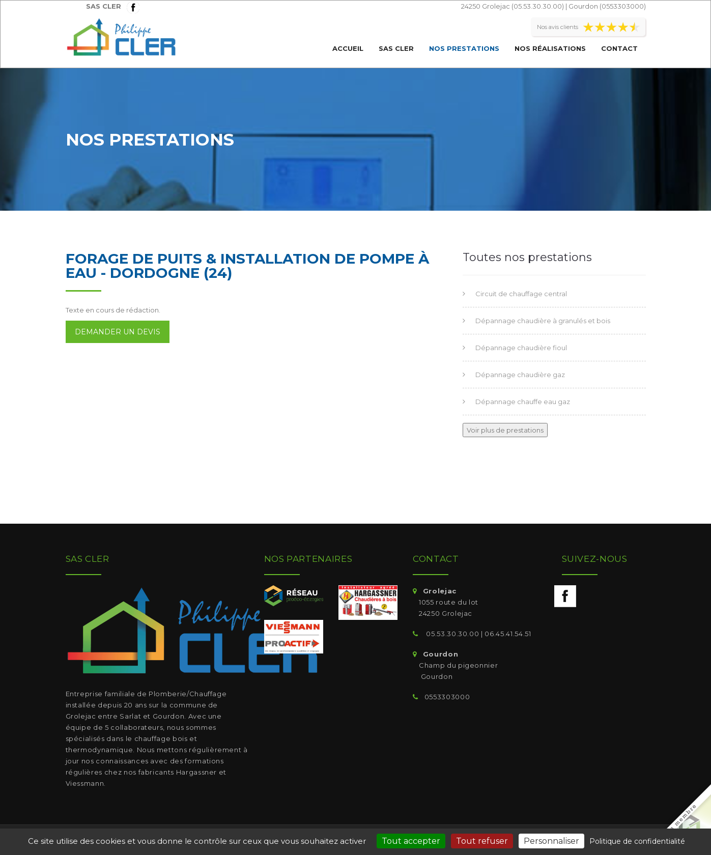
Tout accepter (411, 841)
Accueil (347, 48)
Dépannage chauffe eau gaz (522, 401)
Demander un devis (117, 331)
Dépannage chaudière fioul (521, 348)
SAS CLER (396, 48)
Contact (619, 48)
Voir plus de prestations (505, 430)
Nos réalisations (550, 48)
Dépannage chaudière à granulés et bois (542, 321)
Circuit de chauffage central (521, 294)
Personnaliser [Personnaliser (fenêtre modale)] (551, 841)
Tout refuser (482, 841)
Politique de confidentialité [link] (637, 841)
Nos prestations (464, 48)
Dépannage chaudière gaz (520, 374)
